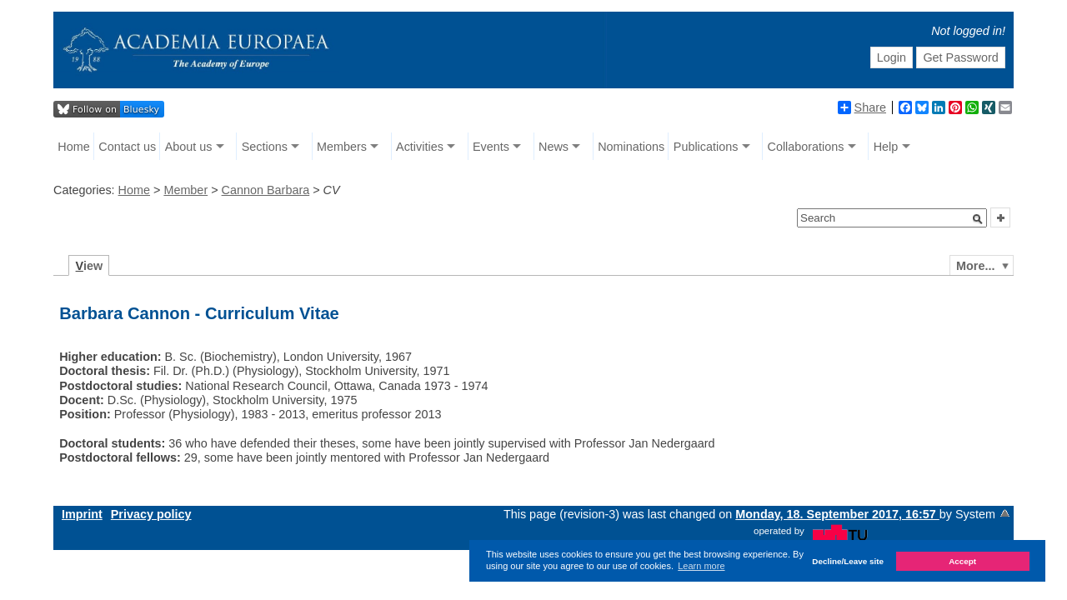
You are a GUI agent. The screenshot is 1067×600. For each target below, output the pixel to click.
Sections (265, 146)
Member (185, 190)
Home (73, 146)
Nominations (631, 146)
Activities (419, 146)
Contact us (127, 146)
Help (886, 146)
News (554, 146)
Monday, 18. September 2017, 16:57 (837, 514)
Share (862, 107)
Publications (706, 146)
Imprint (82, 514)
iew (89, 265)
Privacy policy (151, 514)
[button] (977, 219)
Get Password (960, 57)
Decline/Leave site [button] (848, 561)
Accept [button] (962, 561)
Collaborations (806, 146)
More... (975, 265)
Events (491, 146)
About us (189, 146)
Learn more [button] (701, 566)
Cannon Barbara (266, 190)
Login (891, 57)
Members (342, 146)
